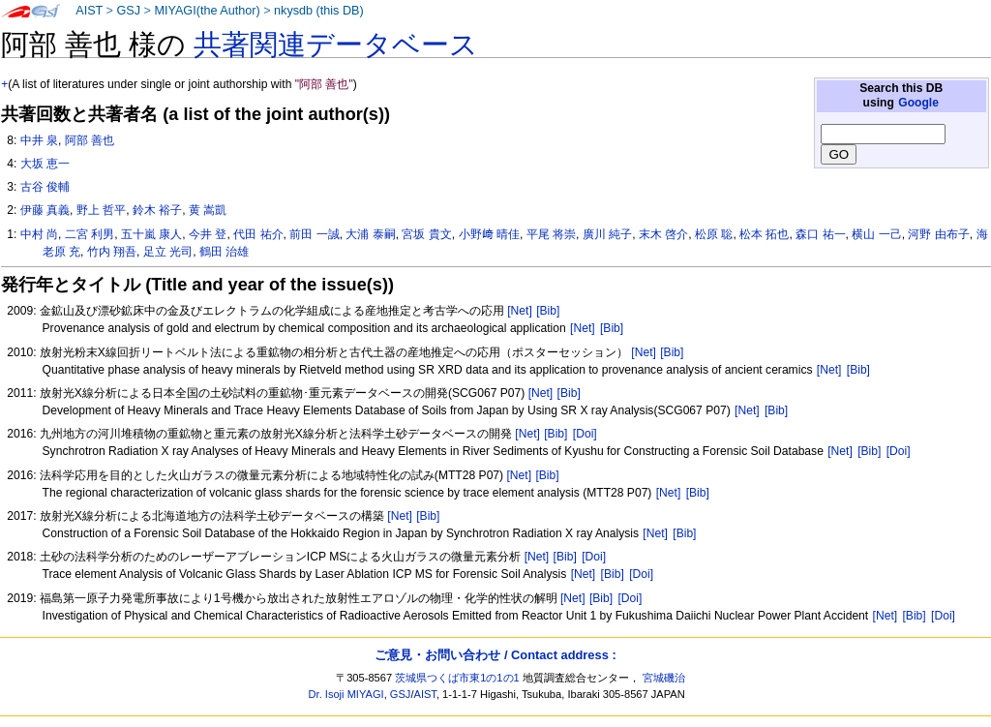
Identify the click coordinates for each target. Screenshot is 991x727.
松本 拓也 (764, 234)
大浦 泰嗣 (370, 234)
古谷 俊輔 (45, 187)
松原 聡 (714, 234)
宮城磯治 (664, 677)
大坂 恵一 (45, 163)
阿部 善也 (89, 140)
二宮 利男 (89, 234)
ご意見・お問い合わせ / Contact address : (495, 655)
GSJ (128, 10)
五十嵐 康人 (151, 234)
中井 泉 (39, 140)
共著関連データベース (336, 44)
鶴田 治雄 (224, 251)
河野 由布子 (938, 234)
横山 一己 (876, 234)
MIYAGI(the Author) (206, 10)
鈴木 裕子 (157, 210)
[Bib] (547, 311)
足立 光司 (168, 251)
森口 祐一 (820, 234)
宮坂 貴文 (426, 234)
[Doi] (585, 433)
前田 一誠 (314, 234)
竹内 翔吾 (111, 251)
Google (918, 102)
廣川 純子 (607, 234)
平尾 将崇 (551, 234)
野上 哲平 (101, 210)
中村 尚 (39, 234)
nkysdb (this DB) (319, 10)
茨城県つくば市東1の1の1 (457, 677)
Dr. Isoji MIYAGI (346, 694)
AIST (89, 10)
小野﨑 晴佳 (489, 234)
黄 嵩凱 (207, 210)
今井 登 (207, 234)
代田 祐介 (258, 234)
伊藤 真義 (45, 210)
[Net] (519, 311)
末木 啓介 (663, 234)
